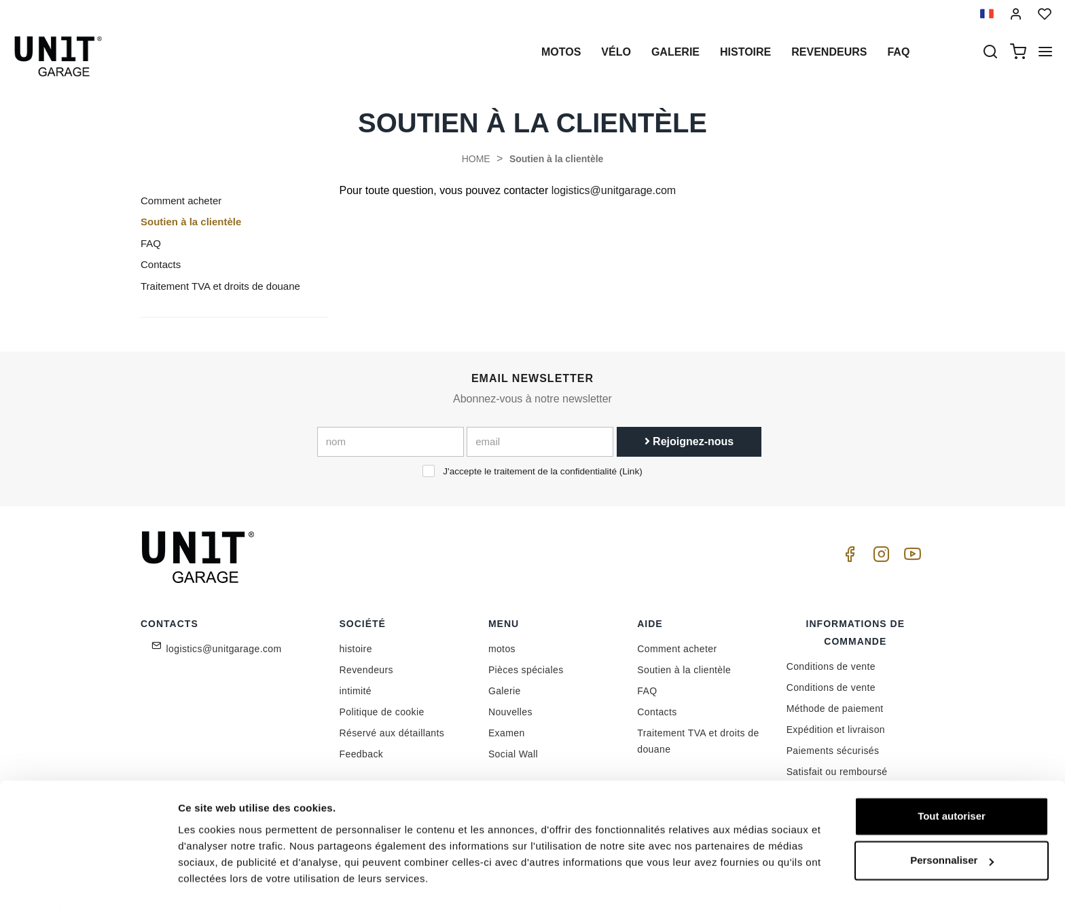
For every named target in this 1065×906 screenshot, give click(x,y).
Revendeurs (829, 52)
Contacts (161, 264)
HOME (476, 158)
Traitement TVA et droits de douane (220, 286)
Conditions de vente (831, 666)
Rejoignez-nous (689, 441)
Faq (898, 52)
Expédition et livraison (836, 729)
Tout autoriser (952, 779)
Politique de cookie (382, 711)
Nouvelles (510, 711)
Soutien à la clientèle (556, 158)
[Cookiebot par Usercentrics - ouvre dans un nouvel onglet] (88, 879)
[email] (540, 442)
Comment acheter (181, 200)
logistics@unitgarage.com (614, 190)
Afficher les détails (224, 879)
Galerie (675, 52)
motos (561, 52)
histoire (745, 52)
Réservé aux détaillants (392, 733)
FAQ (151, 243)
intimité (356, 690)
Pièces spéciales (526, 669)
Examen (506, 733)
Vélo (616, 52)
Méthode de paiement (835, 708)
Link (630, 471)
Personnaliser (952, 823)
